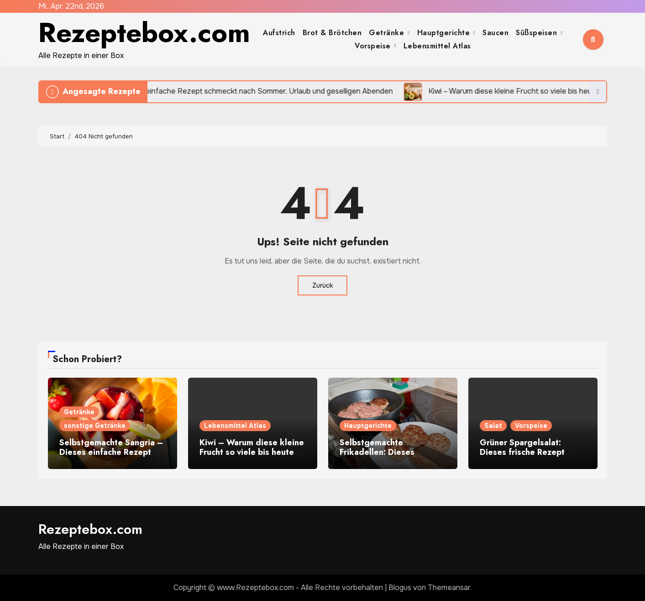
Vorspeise (374, 46)
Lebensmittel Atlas (437, 46)
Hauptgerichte (444, 32)
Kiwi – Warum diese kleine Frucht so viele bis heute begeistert (251, 452)
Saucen (495, 32)
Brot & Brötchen (332, 32)
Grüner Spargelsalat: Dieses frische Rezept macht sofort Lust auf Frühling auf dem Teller (525, 457)
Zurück (322, 285)
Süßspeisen (538, 32)
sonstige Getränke (95, 426)
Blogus (399, 587)
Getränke (388, 32)
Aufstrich (279, 32)
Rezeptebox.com (144, 33)
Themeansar (449, 587)
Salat (493, 426)
